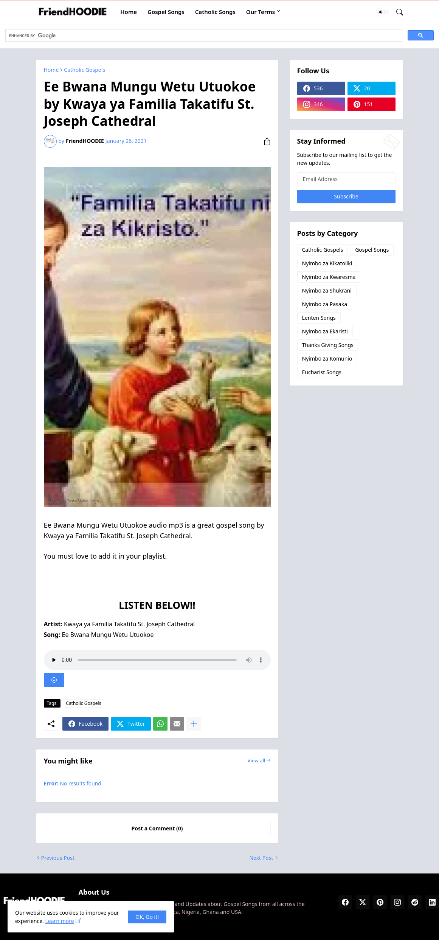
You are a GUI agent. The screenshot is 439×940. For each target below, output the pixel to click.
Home (128, 11)
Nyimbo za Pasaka (324, 304)
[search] (203, 35)
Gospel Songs (166, 11)
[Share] (264, 141)
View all (256, 760)
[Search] (396, 12)
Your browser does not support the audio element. (157, 660)
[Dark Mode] (383, 12)
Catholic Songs (215, 11)
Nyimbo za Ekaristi (325, 331)
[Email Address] (346, 179)
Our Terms (260, 11)
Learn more (59, 921)
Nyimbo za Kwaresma (329, 276)
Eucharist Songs (322, 372)
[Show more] (193, 724)
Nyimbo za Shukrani (327, 290)
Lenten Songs (319, 317)
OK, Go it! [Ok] (147, 916)
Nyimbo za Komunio (327, 358)
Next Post (261, 857)
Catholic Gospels (84, 70)
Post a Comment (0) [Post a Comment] (157, 828)
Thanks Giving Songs (328, 344)
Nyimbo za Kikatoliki (327, 263)
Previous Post (57, 857)
